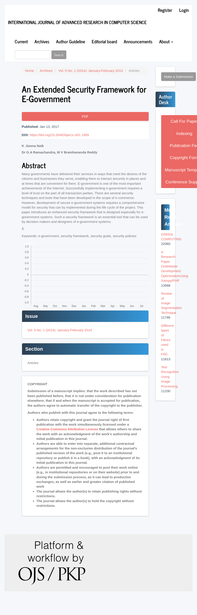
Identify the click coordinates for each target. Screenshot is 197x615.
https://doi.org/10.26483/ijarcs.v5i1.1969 (59, 135)
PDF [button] (85, 116)
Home (29, 70)
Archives (42, 41)
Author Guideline (70, 41)
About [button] (166, 41)
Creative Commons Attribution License (67, 429)
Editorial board (104, 41)
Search (58, 55)
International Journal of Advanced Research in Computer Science (77, 22)
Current (21, 41)
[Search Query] (32, 54)
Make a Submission (178, 77)
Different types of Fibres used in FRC (167, 340)
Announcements (138, 41)
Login (184, 10)
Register (165, 10)
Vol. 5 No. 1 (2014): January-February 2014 (91, 70)
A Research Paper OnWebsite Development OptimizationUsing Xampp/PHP (174, 266)
